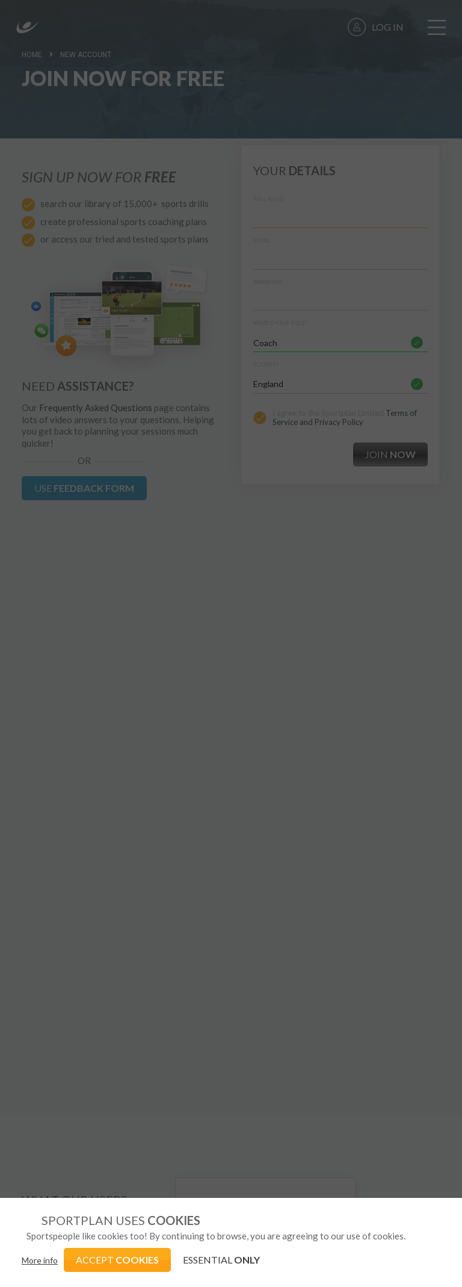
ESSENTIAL (221, 1259)
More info (40, 1260)
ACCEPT (117, 1259)
